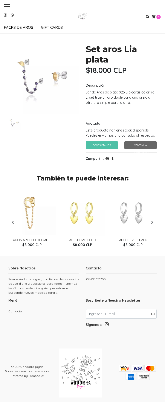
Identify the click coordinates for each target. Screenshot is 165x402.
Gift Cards (52, 27)
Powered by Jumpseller (27, 376)
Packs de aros (18, 27)
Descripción (95, 85)
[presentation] (12, 222)
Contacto (15, 311)
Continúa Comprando (140, 146)
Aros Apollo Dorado (32, 240)
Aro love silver (133, 240)
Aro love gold (82, 240)
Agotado (93, 123)
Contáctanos (102, 145)
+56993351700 (96, 279)
